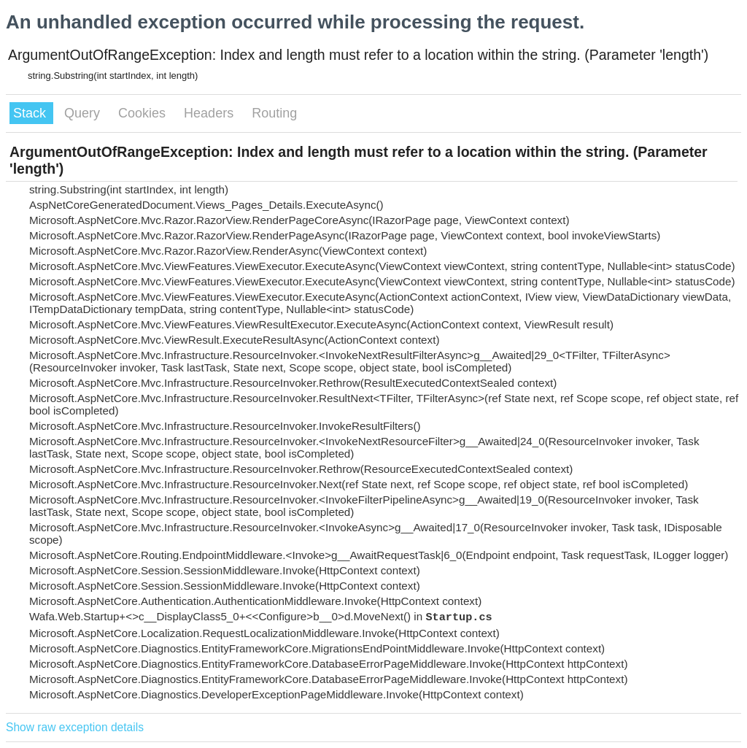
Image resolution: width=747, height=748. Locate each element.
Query (84, 113)
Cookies (143, 113)
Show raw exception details (75, 727)
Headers (210, 113)
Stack (31, 113)
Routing (274, 113)
